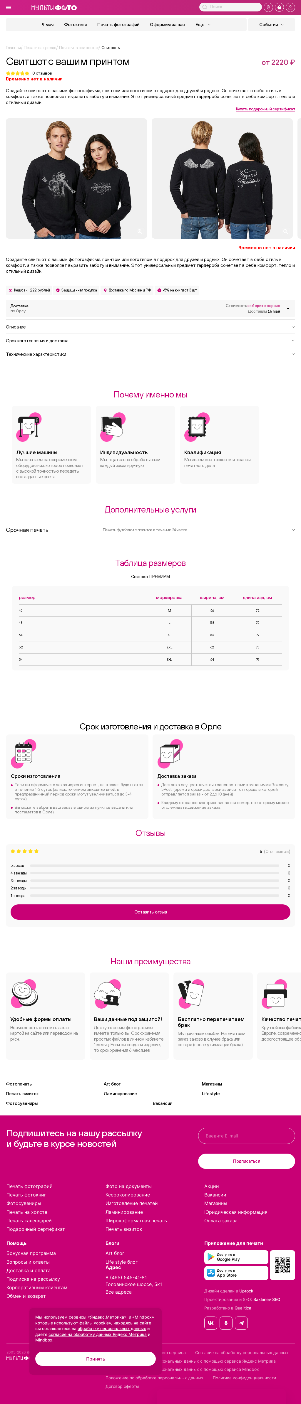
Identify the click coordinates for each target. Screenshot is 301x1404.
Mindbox (43, 1339)
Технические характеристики (150, 353)
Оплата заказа (221, 1220)
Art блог (112, 1083)
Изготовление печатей (132, 1203)
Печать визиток (22, 1093)
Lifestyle (211, 1093)
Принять (95, 1359)
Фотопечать (19, 1083)
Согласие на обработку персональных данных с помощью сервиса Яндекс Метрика (191, 1361)
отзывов (42, 73)
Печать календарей (29, 1220)
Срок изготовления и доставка (150, 340)
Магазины (212, 1083)
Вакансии (162, 1103)
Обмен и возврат (26, 1296)
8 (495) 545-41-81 (126, 1277)
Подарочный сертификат (35, 1229)
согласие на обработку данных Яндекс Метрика (98, 1334)
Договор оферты (122, 1386)
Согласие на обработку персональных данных (242, 1352)
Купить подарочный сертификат (265, 109)
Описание (150, 326)
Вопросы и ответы (28, 1262)
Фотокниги (75, 24)
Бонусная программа (31, 1253)
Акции (211, 1186)
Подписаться (246, 1161)
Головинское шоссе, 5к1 (134, 1284)
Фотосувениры (22, 1103)
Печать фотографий (118, 24)
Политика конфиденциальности (244, 1378)
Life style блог (122, 1262)
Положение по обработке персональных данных (154, 1378)
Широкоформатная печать (136, 1220)
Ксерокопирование (128, 1195)
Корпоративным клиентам (36, 1287)
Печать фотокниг (26, 1195)
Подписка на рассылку (33, 1279)
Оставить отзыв (150, 911)
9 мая (47, 24)
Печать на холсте (26, 1212)
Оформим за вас (167, 24)
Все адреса (119, 1292)
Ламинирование (120, 1093)
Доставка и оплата (28, 1270)
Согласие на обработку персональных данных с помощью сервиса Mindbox (182, 1369)
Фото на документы (129, 1186)
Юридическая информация (235, 1212)
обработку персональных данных (112, 1328)
